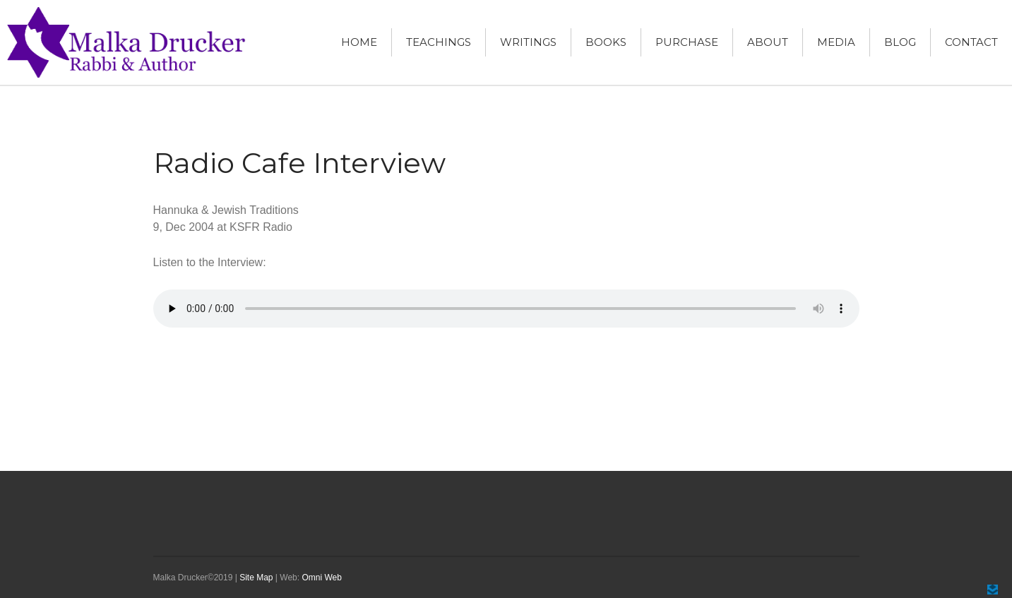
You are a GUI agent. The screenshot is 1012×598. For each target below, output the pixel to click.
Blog (900, 42)
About (767, 42)
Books (605, 42)
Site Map (256, 577)
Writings (528, 42)
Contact (971, 42)
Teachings (438, 42)
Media (836, 42)
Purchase (686, 42)
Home (359, 42)
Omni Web (321, 577)
